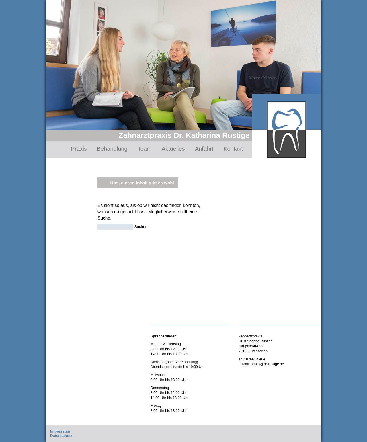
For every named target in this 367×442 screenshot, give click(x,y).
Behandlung (112, 149)
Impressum (60, 431)
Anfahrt (204, 149)
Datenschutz (61, 435)
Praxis (79, 149)
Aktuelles (173, 149)
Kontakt (233, 149)
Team (145, 149)
